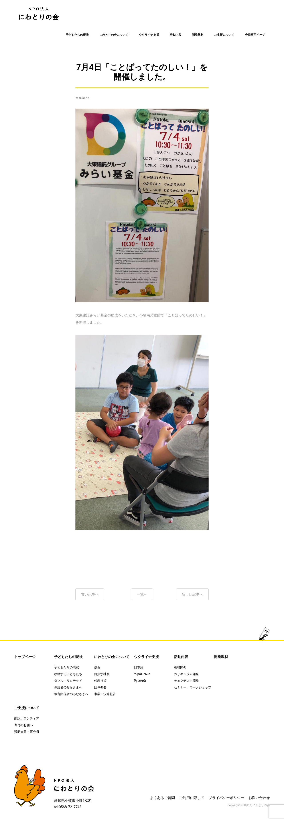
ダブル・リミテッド (68, 680)
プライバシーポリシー (226, 798)
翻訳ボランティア (26, 718)
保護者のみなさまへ (68, 687)
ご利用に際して (191, 798)
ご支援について (224, 34)
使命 (97, 667)
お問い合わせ (259, 798)
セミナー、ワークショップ (192, 687)
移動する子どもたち (68, 674)
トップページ (25, 657)
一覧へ (142, 594)
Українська (142, 674)
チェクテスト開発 (186, 680)
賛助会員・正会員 (26, 732)
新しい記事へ (192, 594)
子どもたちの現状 (77, 34)
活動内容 (175, 34)
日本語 (138, 667)
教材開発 (180, 667)
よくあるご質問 (162, 798)
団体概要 (100, 687)
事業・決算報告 (105, 694)
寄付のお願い (23, 725)
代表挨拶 (100, 680)
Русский (140, 680)
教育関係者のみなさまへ (71, 694)
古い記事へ (90, 594)
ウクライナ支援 (149, 34)
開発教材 (197, 34)
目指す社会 (102, 674)
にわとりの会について (113, 34)
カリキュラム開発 (186, 674)
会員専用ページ (255, 34)
